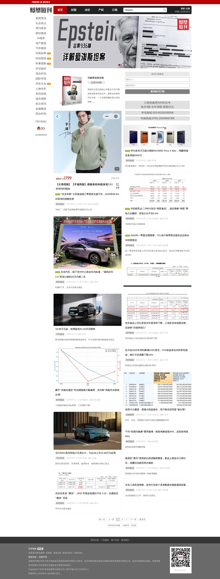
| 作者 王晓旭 (152, 360)
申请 (40, 549)
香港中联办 (68, 553)
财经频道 (60, 204)
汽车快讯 (60, 458)
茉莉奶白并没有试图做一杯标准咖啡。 (142, 473)
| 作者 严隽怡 (83, 282)
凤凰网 (49, 553)
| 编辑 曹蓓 (151, 160)
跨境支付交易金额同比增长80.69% (140, 365)
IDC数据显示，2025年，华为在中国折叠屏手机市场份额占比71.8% (155, 166)
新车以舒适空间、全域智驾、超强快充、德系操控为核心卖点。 (83, 463)
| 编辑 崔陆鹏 (92, 204)
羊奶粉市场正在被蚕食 (135, 224)
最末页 (142, 519)
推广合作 (115, 540)
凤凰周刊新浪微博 (36, 553)
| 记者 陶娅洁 (83, 400)
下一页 (133, 519)
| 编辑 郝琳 (81, 334)
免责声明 (43, 557)
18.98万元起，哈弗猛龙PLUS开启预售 (75, 329)
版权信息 (32, 557)
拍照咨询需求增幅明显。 (136, 447)
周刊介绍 (95, 540)
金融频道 (130, 415)
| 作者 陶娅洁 (152, 468)
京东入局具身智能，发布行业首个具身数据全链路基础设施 (155, 485)
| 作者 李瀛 (82, 458)
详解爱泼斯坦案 (96, 78)
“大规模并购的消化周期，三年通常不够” (73, 405)
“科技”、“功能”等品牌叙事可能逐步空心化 (73, 209)
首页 (60, 9)
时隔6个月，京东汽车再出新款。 (69, 287)
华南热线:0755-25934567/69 (157, 118)
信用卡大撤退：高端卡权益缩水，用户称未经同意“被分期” (155, 409)
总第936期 (96, 82)
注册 (188, 8)
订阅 (114, 9)
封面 (73, 9)
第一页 (102, 519)
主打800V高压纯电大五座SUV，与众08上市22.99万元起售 (85, 453)
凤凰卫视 (57, 553)
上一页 (111, 519)
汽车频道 (60, 334)
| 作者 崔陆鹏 (152, 218)
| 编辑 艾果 (163, 360)
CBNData (78, 553)
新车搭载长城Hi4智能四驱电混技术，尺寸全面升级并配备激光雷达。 (85, 339)
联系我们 (125, 540)
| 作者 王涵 (82, 204)
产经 (101, 9)
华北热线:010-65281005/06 (157, 112)
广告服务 (105, 540)
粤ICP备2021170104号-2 (77, 569)
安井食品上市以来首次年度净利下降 (141, 338)
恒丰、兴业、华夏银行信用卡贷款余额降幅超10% (147, 420)
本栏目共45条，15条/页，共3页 (122, 525)
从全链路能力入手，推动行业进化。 (141, 495)
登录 (183, 8)
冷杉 (87, 9)
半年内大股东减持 (63, 508)
